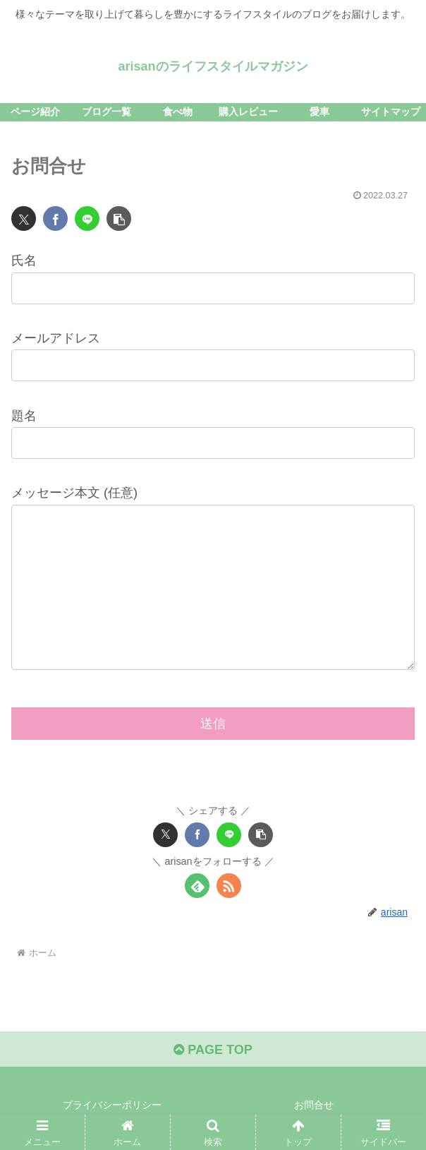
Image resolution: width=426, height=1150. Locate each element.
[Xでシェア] (23, 218)
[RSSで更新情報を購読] (229, 885)
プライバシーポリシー (112, 1104)
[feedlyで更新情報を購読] (197, 885)
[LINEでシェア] (87, 218)
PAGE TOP (213, 1050)
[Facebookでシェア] (55, 218)
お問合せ (314, 1104)
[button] (119, 218)
